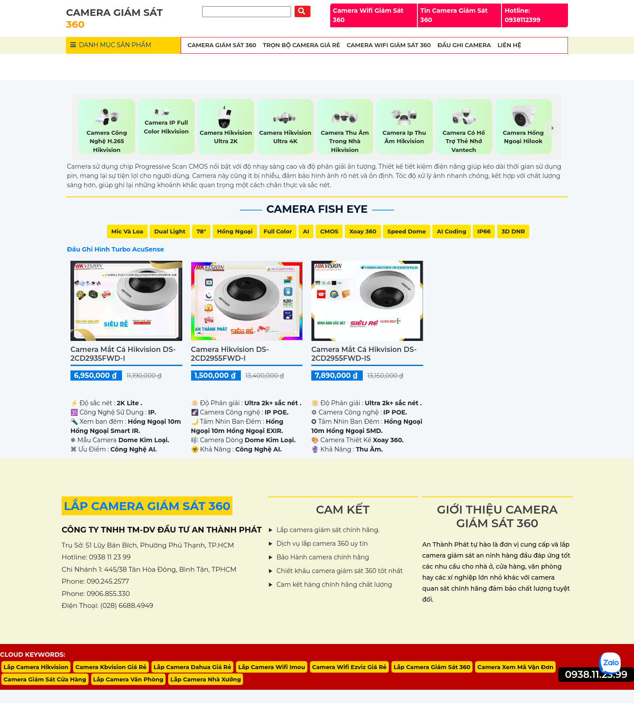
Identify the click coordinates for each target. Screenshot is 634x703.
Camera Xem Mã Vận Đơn (515, 666)
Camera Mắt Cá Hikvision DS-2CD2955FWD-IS (364, 353)
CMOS (329, 231)
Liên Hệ (509, 44)
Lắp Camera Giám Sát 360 (432, 666)
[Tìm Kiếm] (246, 11)
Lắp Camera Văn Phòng (128, 679)
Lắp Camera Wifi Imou (271, 666)
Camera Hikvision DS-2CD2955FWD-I (230, 353)
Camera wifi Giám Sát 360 (388, 44)
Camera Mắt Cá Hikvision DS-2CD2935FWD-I (123, 353)
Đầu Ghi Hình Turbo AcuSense (115, 249)
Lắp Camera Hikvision (36, 666)
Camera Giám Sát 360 (222, 44)
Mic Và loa (127, 231)
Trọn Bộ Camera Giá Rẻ (301, 44)
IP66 (483, 231)
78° (201, 231)
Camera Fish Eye (317, 209)
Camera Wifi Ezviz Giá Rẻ (349, 666)
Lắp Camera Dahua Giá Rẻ (192, 666)
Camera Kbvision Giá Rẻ (111, 666)
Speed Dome (406, 231)
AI (306, 231)
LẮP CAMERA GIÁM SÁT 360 (147, 506)
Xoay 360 (362, 231)
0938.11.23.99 (596, 675)
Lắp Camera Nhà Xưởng (205, 679)
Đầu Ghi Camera (464, 44)
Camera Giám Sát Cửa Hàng (45, 679)
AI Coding (451, 231)
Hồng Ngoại (235, 231)
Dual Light (169, 231)
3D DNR (513, 231)
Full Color (278, 231)
